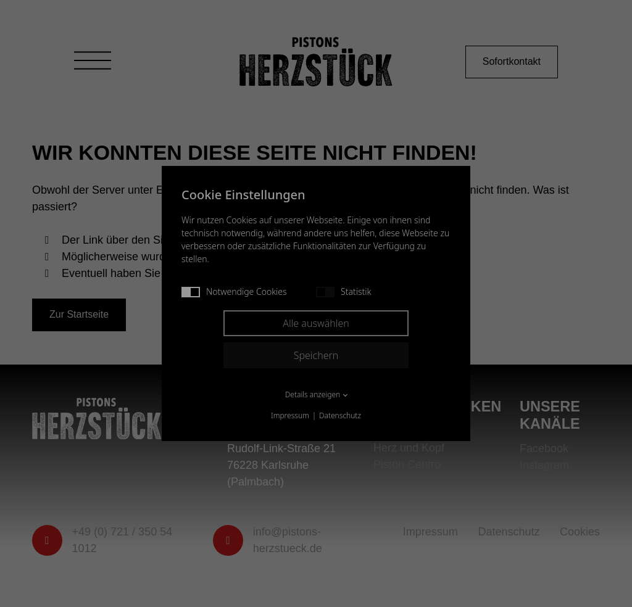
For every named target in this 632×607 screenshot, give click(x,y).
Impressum (290, 415)
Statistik (343, 291)
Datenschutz (340, 415)
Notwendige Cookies (234, 291)
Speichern (316, 355)
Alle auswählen (316, 323)
